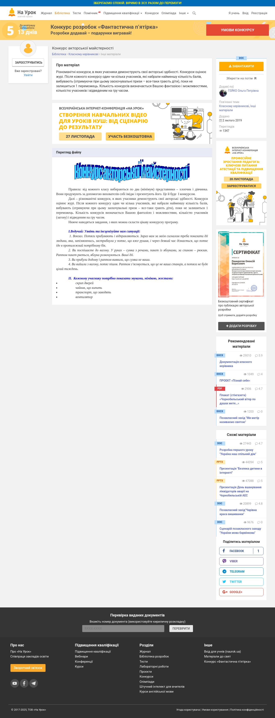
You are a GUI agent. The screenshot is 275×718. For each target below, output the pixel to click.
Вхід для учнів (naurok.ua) (222, 651)
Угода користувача (188, 709)
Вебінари (81, 656)
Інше (184, 13)
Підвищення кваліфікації (122, 13)
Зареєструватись (28, 62)
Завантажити (241, 66)
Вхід (245, 13)
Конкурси (152, 13)
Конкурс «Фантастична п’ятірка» (227, 661)
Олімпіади (147, 682)
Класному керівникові (234, 106)
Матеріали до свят (217, 656)
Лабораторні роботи (154, 666)
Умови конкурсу (237, 30)
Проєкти (146, 671)
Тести (77, 13)
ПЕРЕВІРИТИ (181, 628)
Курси (79, 666)
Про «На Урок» (20, 651)
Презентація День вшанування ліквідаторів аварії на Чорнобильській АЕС (240, 491)
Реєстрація (259, 13)
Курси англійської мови (157, 691)
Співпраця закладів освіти (29, 656)
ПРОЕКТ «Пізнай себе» (235, 380)
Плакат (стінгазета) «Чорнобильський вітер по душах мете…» (238, 399)
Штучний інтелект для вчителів (162, 686)
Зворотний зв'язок (28, 668)
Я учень (234, 13)
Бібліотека (62, 13)
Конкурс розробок (104, 27)
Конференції (84, 661)
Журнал (46, 13)
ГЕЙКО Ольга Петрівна (243, 90)
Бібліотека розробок (154, 656)
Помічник (92, 13)
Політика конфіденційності (247, 709)
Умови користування (215, 709)
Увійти (28, 75)
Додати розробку (241, 326)
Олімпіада (169, 13)
